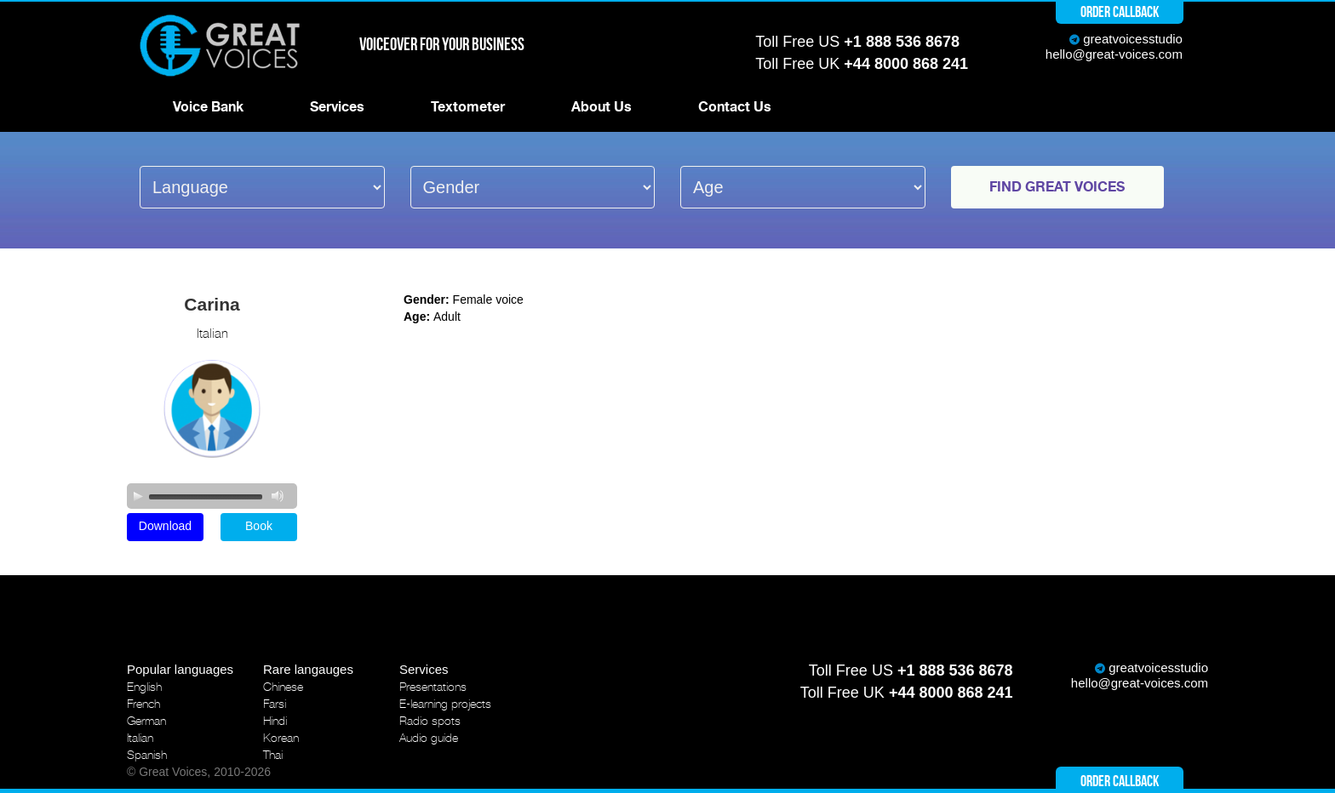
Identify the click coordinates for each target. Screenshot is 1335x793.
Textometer (468, 107)
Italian (140, 738)
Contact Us (734, 107)
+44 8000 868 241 (906, 63)
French (143, 703)
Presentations (433, 686)
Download (165, 526)
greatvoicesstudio (1133, 38)
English (144, 686)
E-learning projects (445, 703)
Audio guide (428, 738)
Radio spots (430, 720)
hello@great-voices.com (1114, 54)
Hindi (275, 720)
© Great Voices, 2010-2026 (199, 772)
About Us (601, 107)
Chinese (283, 686)
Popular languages (180, 669)
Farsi (274, 703)
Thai (273, 755)
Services (337, 107)
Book (258, 526)
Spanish (147, 755)
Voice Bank (208, 107)
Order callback (1119, 11)
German (146, 720)
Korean (281, 738)
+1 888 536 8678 (902, 41)
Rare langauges (308, 669)
